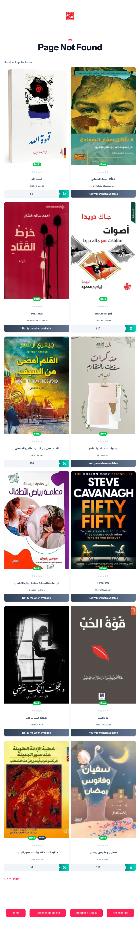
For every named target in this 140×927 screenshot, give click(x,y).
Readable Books (86, 912)
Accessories (120, 912)
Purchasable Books (48, 912)
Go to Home (13, 878)
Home (16, 912)
